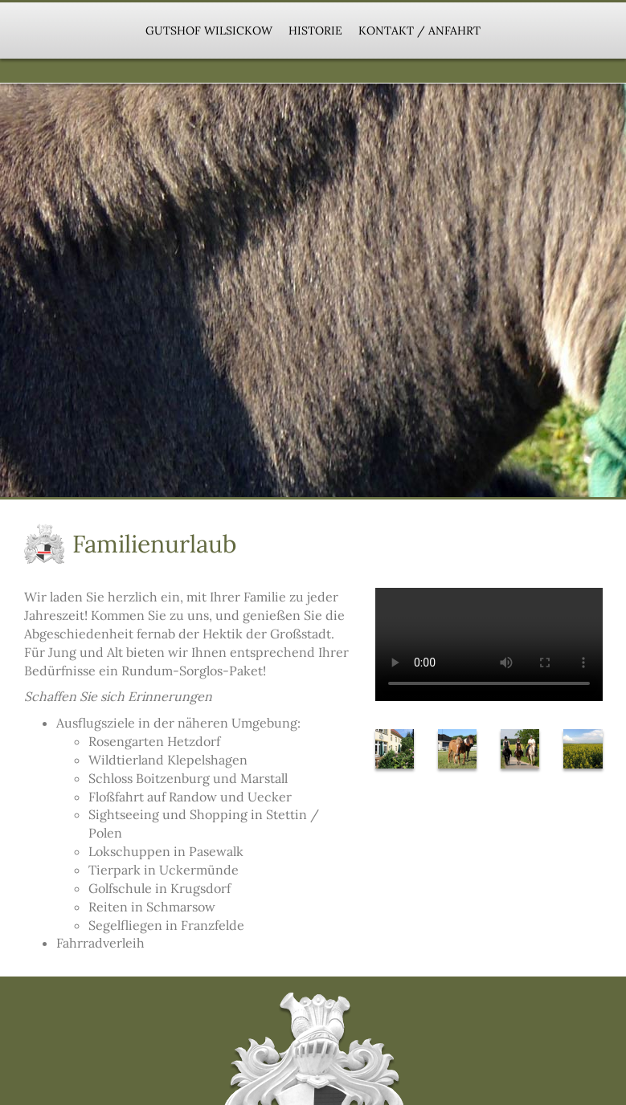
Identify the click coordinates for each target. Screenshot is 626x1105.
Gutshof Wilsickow (208, 30)
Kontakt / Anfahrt (419, 30)
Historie (315, 30)
